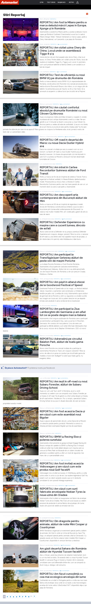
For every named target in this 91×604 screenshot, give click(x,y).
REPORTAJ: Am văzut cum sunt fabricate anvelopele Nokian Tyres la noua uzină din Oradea (62, 491)
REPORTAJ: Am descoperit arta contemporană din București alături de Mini (63, 198)
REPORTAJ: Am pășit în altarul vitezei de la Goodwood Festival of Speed (62, 283)
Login (77, 2)
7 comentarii (63, 72)
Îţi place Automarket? (16, 368)
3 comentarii (67, 460)
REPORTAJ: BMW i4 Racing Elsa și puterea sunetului (60, 438)
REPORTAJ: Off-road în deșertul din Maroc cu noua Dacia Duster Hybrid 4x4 (62, 143)
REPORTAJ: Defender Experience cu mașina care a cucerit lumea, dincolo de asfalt (62, 225)
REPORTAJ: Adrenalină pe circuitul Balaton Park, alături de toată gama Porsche (61, 342)
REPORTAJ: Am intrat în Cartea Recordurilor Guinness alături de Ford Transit (63, 170)
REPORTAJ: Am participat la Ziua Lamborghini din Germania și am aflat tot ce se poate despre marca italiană (63, 312)
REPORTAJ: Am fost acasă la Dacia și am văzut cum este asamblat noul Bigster (62, 414)
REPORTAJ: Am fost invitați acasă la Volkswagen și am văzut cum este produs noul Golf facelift (62, 466)
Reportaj (53, 19)
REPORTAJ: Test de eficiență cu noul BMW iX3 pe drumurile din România (62, 76)
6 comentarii (71, 485)
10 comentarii (71, 136)
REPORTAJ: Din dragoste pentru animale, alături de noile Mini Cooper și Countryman (63, 524)
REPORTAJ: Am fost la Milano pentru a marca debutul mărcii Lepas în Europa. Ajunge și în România (63, 25)
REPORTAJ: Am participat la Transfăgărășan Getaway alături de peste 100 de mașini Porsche (61, 257)
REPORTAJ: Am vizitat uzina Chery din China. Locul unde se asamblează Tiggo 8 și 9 (63, 50)
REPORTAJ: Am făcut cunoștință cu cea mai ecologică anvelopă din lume (63, 575)
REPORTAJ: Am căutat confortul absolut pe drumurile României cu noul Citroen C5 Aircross (63, 110)
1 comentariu (68, 191)
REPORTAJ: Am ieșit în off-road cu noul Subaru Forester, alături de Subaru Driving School (63, 384)
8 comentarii (68, 219)
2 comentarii (71, 251)
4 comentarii (63, 44)
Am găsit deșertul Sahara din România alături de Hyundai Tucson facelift (63, 550)
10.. (31, 596)
